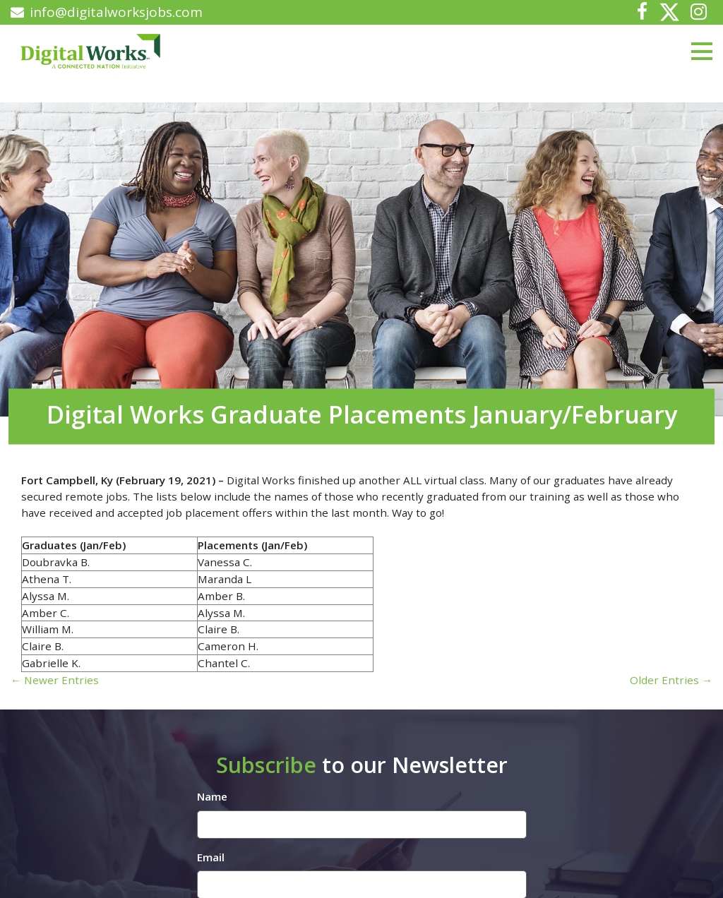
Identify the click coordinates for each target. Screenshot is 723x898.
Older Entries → (671, 680)
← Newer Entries (55, 680)
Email (211, 857)
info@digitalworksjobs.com (107, 12)
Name (212, 796)
